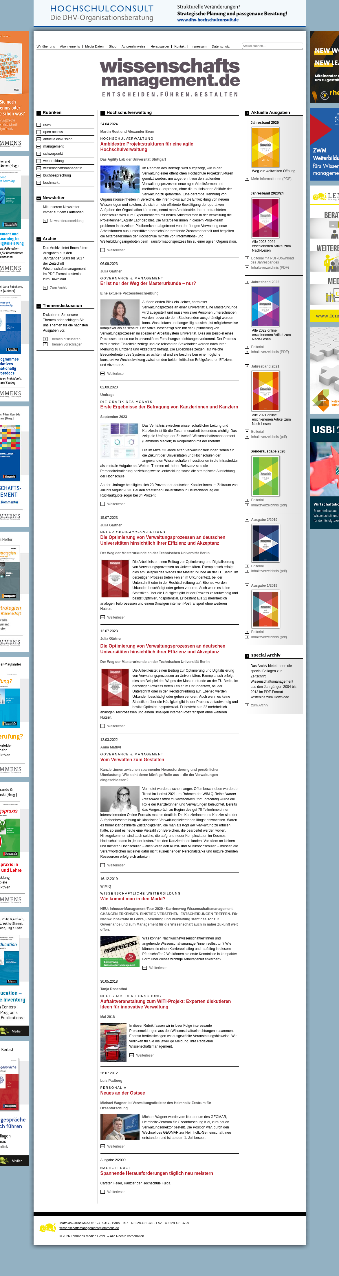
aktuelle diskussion (58, 139)
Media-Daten (94, 46)
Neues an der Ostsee (122, 1092)
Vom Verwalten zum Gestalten (132, 759)
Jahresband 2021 (265, 366)
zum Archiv (259, 705)
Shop (112, 46)
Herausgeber (160, 46)
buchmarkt (51, 183)
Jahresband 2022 (265, 282)
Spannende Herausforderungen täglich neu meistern (156, 1173)
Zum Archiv (58, 288)
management (53, 146)
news (47, 125)
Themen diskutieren (65, 339)
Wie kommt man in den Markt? (133, 898)
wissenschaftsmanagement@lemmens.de (89, 1228)
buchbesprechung (57, 175)
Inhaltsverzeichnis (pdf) (269, 437)
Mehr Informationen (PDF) (271, 179)
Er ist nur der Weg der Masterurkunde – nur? (148, 283)
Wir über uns (46, 46)
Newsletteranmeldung (67, 221)
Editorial (257, 347)
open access (53, 132)
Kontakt (180, 46)
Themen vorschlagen (66, 344)
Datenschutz (221, 46)
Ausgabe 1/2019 (264, 586)
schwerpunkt (53, 154)
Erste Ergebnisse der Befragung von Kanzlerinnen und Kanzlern (169, 406)
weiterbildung (53, 161)
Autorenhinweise (133, 46)
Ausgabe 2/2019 (264, 520)
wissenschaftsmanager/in (63, 168)
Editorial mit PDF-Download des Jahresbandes (272, 260)
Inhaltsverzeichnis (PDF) (270, 268)
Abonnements (70, 46)
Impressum (198, 46)
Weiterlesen (116, 250)
